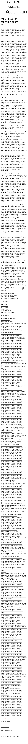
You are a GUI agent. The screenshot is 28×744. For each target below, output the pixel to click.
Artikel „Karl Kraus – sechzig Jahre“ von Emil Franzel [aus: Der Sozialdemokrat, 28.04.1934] (13, 387)
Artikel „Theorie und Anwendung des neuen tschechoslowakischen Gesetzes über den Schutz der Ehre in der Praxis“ (13, 561)
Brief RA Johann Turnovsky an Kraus (11, 327)
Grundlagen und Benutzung (8, 718)
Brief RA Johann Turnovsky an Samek (11, 326)
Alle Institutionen (6, 730)
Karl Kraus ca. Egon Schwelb (9, 298)
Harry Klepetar (5, 315)
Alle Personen (5, 727)
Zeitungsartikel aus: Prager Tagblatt (12, 545)
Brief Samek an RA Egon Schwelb (10, 684)
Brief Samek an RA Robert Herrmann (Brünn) (13, 483)
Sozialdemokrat (5, 320)
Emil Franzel (4, 306)
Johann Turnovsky (6, 303)
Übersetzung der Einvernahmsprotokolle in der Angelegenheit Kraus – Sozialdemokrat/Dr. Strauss (13, 480)
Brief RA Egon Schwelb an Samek (10, 688)
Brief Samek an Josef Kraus (9, 637)
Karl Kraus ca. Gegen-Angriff (9, 295)
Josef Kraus (4, 309)
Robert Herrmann (5, 317)
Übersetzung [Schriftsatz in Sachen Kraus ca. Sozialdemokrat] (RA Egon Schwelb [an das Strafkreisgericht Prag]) (13, 360)
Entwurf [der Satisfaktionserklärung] (12, 355)
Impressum (16, 736)
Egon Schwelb (4, 304)
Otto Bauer (4, 313)
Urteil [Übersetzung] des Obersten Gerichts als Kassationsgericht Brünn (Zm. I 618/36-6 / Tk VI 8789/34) (14, 676)
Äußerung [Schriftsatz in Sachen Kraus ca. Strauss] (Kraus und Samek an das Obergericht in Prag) (13, 437)
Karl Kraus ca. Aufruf (7, 296)
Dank (2, 738)
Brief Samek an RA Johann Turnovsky (11, 334)
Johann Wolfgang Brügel (8, 312)
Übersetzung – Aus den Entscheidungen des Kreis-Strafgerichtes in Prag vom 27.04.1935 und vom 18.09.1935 (13, 555)
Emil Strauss (4, 307)
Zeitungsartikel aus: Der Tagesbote (11, 503)
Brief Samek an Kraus (7, 332)
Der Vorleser (7, 721)
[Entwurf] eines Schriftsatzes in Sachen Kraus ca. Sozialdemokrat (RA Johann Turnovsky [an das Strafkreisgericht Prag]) (14, 393)
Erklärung (3, 572)
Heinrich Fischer (6, 310)
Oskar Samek (4, 301)
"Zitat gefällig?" (6, 736)
